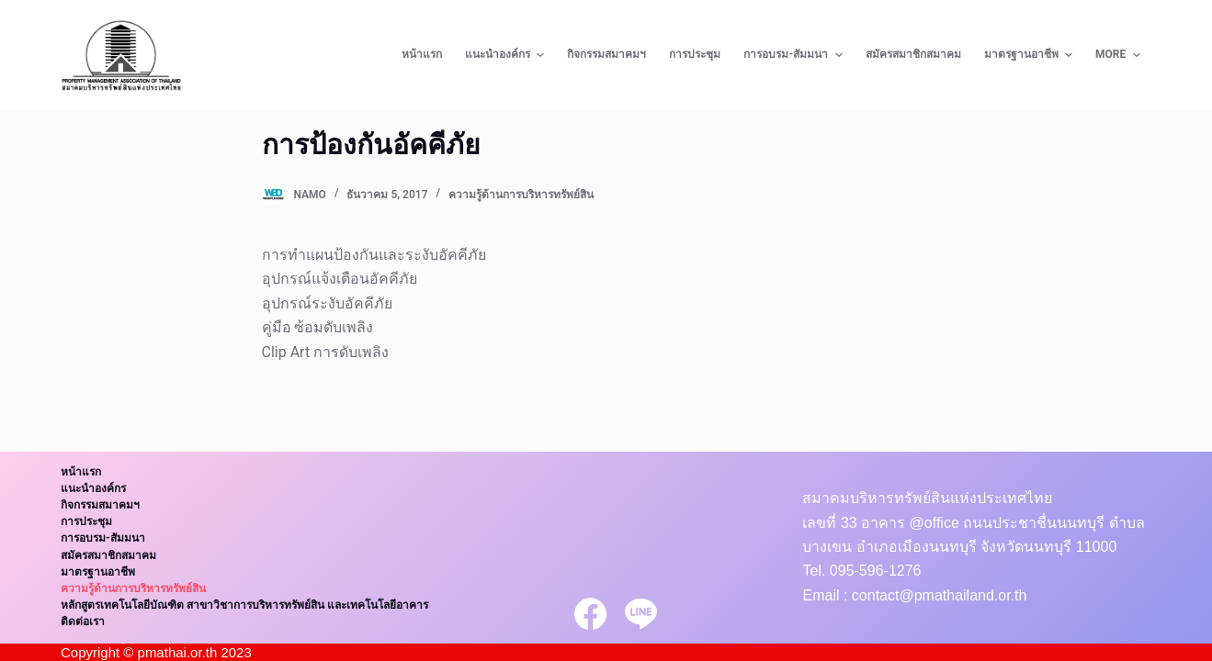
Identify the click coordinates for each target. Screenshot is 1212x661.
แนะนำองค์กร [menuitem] (507, 55)
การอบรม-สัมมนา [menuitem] (794, 55)
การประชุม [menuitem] (694, 54)
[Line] (641, 614)
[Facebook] (590, 614)
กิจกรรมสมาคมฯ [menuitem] (606, 54)
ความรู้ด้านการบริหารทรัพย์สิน (521, 194)
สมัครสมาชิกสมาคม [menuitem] (913, 54)
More (1120, 55)
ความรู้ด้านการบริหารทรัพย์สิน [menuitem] (133, 588)
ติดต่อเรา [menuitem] (83, 621)
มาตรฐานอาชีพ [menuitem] (1030, 55)
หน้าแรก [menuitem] (422, 54)
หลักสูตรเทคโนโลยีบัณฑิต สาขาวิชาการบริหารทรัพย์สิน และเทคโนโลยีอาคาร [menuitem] (244, 605)
